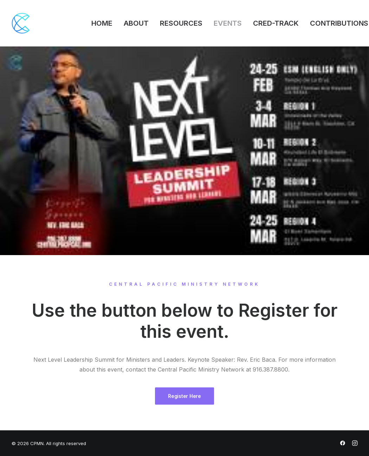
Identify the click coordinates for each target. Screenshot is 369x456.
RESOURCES (181, 23)
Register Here (184, 396)
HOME (101, 23)
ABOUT (136, 23)
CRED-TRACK (276, 23)
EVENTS (228, 23)
